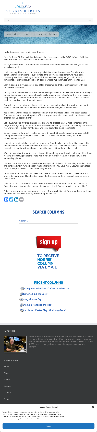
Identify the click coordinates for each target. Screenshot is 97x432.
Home (6, 366)
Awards (7, 379)
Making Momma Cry (30, 299)
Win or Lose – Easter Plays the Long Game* (43, 310)
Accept (48, 426)
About (6, 373)
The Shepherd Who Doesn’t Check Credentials (44, 288)
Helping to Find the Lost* (34, 293)
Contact (7, 392)
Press (6, 399)
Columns (7, 386)
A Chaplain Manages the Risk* (36, 304)
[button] (93, 407)
